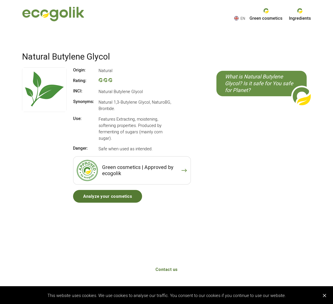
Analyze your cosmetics (107, 196)
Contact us (166, 269)
